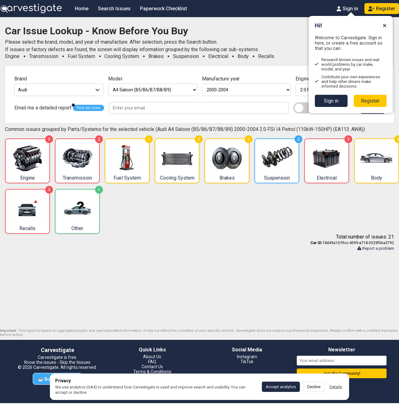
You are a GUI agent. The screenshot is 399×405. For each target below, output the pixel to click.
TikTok (246, 361)
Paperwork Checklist (163, 9)
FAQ (152, 361)
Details (335, 386)
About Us (152, 356)
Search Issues (114, 9)
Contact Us (152, 366)
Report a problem (375, 248)
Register (370, 101)
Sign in (331, 101)
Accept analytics (281, 386)
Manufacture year (221, 79)
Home (82, 9)
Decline (313, 386)
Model (115, 79)
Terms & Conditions (152, 371)
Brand (20, 79)
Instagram (247, 356)
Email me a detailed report (42, 108)
